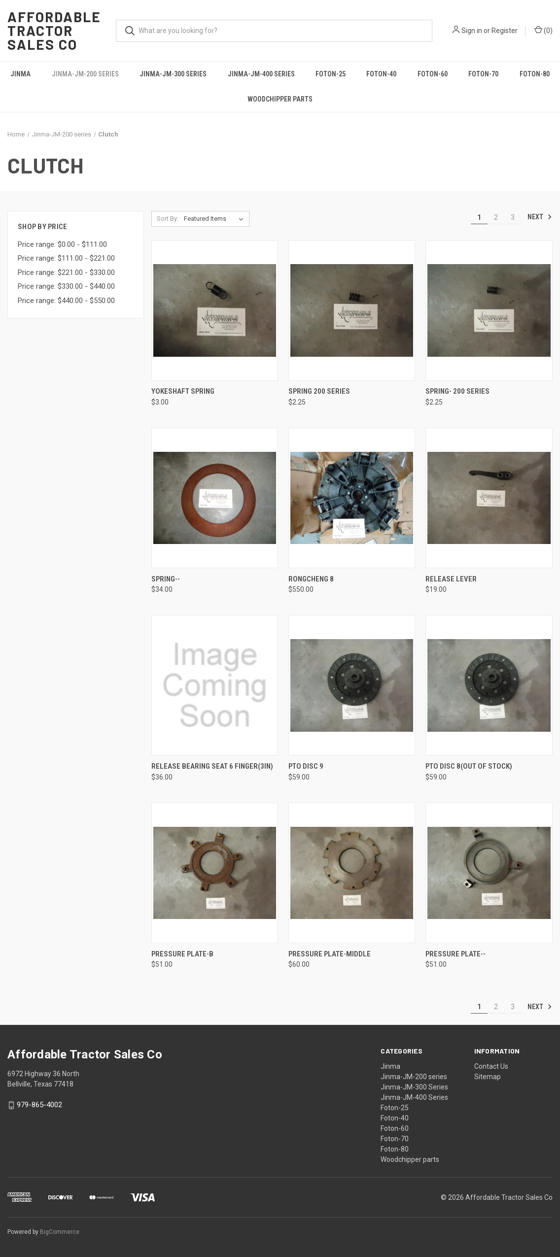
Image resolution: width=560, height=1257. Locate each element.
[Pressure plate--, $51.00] (488, 873)
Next (539, 217)
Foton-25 (330, 74)
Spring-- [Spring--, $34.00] (165, 579)
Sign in (471, 30)
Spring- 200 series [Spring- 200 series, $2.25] (457, 391)
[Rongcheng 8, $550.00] (351, 498)
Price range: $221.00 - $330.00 (66, 272)
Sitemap (487, 1077)
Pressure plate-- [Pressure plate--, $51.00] (455, 954)
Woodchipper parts (280, 99)
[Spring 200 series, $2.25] (351, 310)
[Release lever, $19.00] (488, 498)
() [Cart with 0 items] (543, 30)
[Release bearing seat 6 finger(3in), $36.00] (214, 685)
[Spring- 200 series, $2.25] (488, 310)
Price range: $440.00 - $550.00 (66, 300)
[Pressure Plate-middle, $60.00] (351, 873)
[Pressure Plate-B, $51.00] (214, 873)
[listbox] (215, 218)
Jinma (20, 74)
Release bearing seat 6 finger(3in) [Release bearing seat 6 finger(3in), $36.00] (212, 766)
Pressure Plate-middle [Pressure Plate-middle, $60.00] (329, 954)
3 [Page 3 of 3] (513, 217)
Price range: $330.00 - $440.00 (66, 286)
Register (504, 30)
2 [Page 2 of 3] (496, 217)
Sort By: (167, 218)
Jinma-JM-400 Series (261, 74)
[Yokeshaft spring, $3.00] (214, 310)
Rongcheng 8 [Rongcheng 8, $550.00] (311, 579)
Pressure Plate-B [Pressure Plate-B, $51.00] (182, 954)
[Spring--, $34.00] (214, 498)
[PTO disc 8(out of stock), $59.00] (488, 685)
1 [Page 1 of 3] (479, 217)
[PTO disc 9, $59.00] (351, 685)
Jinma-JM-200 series (85, 74)
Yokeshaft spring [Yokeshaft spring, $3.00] (182, 391)
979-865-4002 (39, 1104)
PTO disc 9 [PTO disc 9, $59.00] (305, 766)
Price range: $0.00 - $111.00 (62, 244)
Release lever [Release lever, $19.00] (451, 579)
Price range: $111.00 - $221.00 (66, 258)
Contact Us (491, 1066)
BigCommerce (59, 1231)
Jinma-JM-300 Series (173, 74)
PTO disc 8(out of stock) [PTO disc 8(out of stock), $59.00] (468, 766)
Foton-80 (535, 74)
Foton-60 (433, 74)
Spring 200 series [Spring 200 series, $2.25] (319, 391)
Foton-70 (483, 74)
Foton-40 (381, 74)
